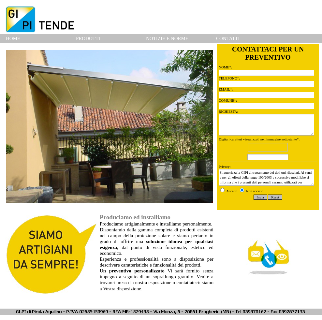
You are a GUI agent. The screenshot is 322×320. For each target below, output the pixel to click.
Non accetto (251, 191)
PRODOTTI (88, 38)
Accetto (229, 191)
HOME (13, 38)
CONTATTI (228, 38)
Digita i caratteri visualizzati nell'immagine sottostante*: (268, 149)
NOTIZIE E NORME (167, 38)
